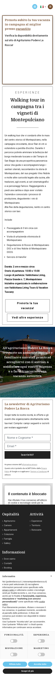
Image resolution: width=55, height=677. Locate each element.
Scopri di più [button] (27, 671)
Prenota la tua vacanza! (27, 306)
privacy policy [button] (8, 590)
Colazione (9, 534)
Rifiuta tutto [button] (15, 664)
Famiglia (8, 538)
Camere (8, 525)
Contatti (8, 563)
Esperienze (37, 521)
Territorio (36, 525)
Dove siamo (9, 558)
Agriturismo (9, 521)
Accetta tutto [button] (40, 664)
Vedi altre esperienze (27, 317)
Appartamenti (10, 530)
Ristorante (37, 530)
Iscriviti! (27, 454)
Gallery (7, 543)
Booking (8, 567)
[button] (51, 576)
